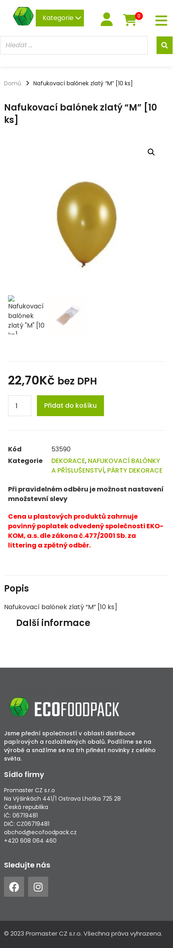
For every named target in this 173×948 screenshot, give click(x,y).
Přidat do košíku (70, 405)
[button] (151, 152)
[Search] (165, 45)
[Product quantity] (19, 405)
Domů (12, 83)
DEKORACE (68, 460)
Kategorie (62, 17)
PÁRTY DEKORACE (135, 470)
